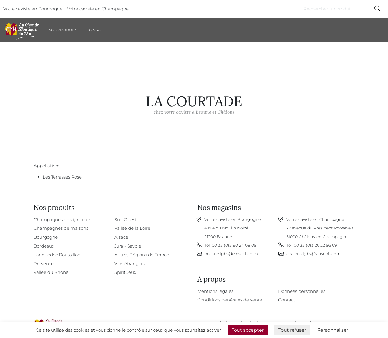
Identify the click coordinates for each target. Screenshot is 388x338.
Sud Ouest (125, 219)
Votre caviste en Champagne (98, 9)
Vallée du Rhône (51, 272)
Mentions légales (215, 291)
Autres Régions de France (141, 254)
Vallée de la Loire (132, 228)
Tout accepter (248, 330)
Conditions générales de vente (229, 300)
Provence (44, 263)
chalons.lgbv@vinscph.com (313, 253)
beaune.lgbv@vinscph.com (231, 253)
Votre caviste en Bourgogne (32, 9)
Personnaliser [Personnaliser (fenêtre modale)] (332, 330)
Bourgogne (46, 237)
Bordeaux (44, 246)
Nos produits (62, 30)
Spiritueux (125, 272)
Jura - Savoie (127, 246)
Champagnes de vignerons (62, 219)
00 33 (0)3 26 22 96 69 (315, 245)
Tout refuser (292, 330)
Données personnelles (301, 291)
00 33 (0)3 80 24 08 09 (234, 245)
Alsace (121, 237)
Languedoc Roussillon (57, 254)
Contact (95, 30)
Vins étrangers (129, 263)
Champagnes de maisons (61, 228)
